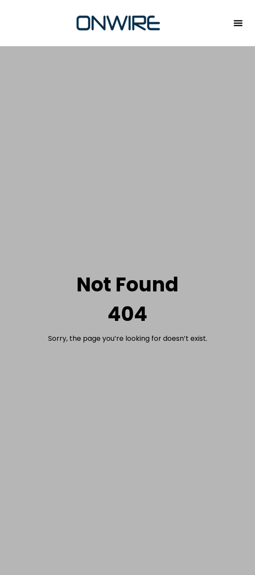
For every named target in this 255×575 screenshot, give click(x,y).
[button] (238, 23)
